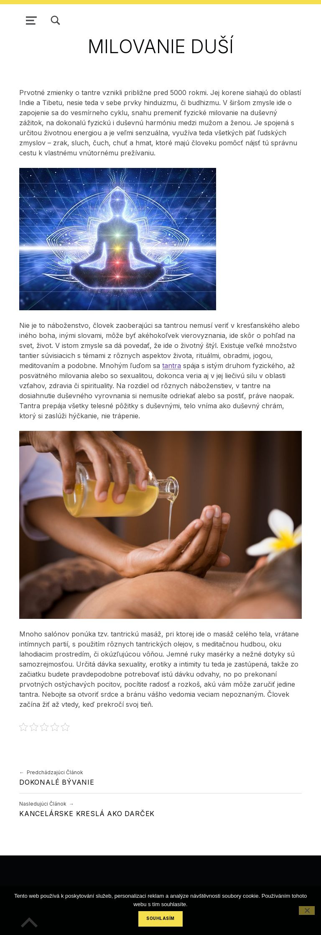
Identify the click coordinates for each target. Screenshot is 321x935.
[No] (307, 910)
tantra (171, 365)
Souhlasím (160, 918)
